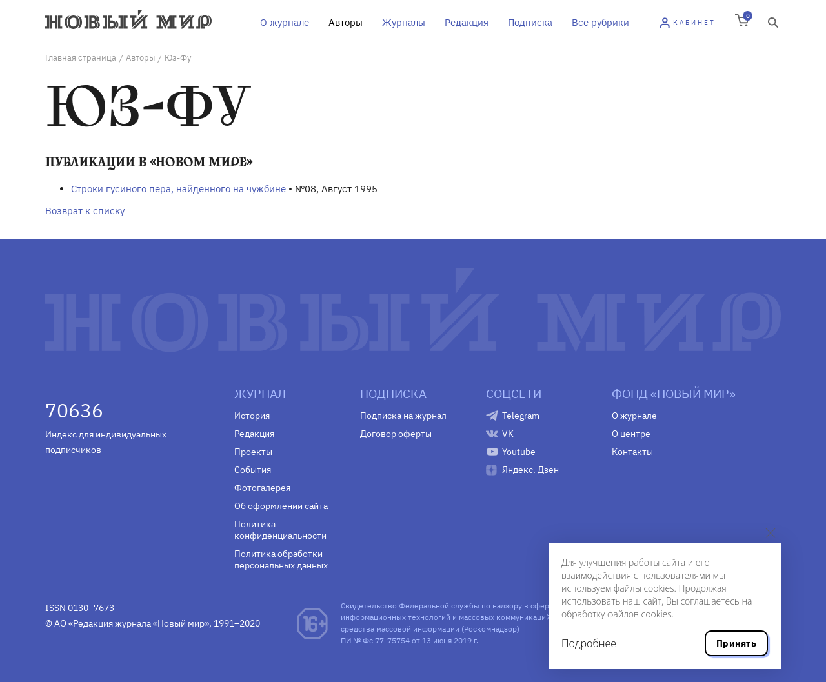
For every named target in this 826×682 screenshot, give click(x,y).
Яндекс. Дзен (530, 470)
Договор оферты (396, 433)
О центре (631, 433)
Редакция (467, 22)
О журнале (284, 22)
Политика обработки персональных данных (281, 559)
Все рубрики (600, 22)
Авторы (345, 22)
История (252, 415)
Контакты (632, 451)
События (252, 470)
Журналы (403, 22)
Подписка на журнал (403, 415)
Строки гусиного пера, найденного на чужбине (178, 189)
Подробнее (588, 643)
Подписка (530, 22)
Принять (736, 643)
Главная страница (80, 57)
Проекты (253, 451)
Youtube (519, 451)
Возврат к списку (85, 211)
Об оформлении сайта (281, 506)
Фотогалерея (262, 488)
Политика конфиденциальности (280, 529)
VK (508, 433)
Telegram (520, 415)
